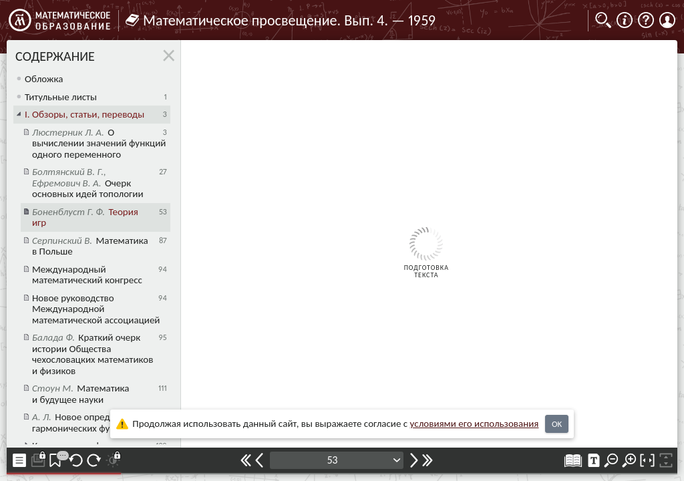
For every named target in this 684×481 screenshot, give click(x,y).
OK (557, 424)
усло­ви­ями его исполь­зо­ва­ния (474, 424)
